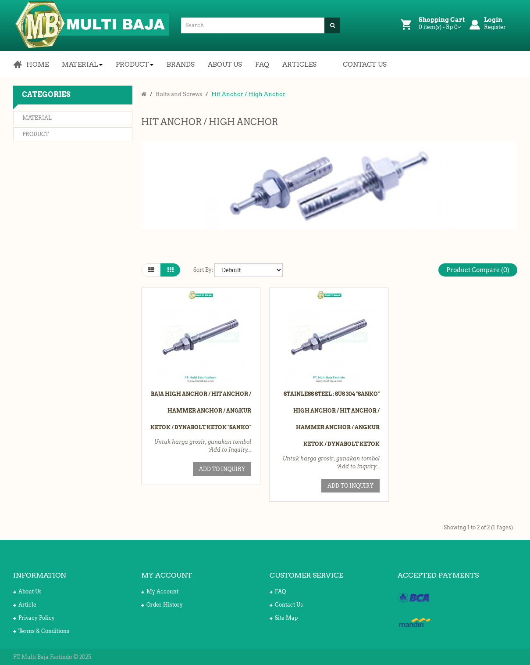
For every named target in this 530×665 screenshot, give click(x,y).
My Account (159, 591)
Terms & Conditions (41, 631)
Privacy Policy (34, 618)
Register (495, 27)
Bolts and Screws (179, 94)
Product (35, 134)
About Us (27, 591)
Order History (162, 604)
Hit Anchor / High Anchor (248, 94)
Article (24, 604)
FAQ (278, 591)
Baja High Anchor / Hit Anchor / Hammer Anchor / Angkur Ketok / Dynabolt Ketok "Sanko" (200, 411)
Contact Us (286, 604)
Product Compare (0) (477, 269)
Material (37, 118)
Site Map (284, 618)
